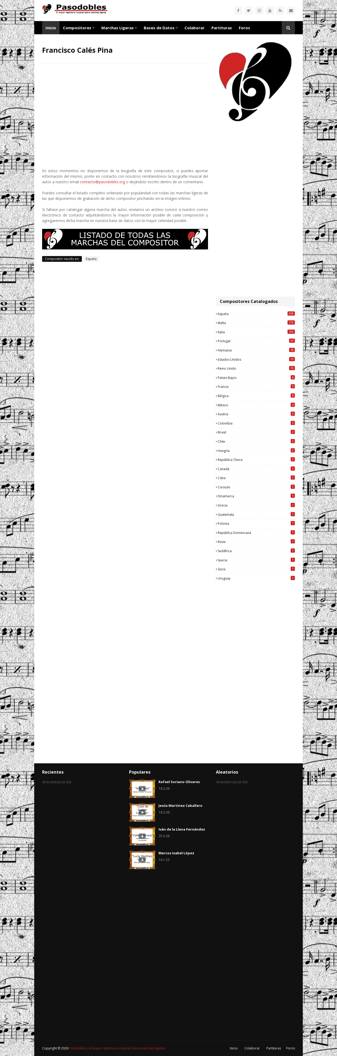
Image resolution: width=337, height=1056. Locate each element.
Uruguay (256, 578)
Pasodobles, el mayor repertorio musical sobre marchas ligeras (117, 1048)
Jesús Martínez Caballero (180, 805)
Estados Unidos (256, 359)
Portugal (256, 341)
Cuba (256, 477)
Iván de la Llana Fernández (181, 829)
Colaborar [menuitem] (195, 27)
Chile (256, 441)
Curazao (256, 487)
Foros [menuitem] (244, 27)
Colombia (256, 423)
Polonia (256, 523)
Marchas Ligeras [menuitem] (117, 27)
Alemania (256, 350)
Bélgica (256, 395)
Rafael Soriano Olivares (179, 781)
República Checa (256, 459)
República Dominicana (256, 532)
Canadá (256, 468)
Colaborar (252, 1048)
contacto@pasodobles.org (102, 181)
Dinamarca (256, 496)
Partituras (273, 1048)
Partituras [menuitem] (221, 27)
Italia (256, 332)
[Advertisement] (255, 210)
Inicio (234, 1048)
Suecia (256, 560)
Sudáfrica (256, 550)
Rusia (256, 541)
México (256, 405)
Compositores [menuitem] (77, 27)
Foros (290, 1048)
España (91, 259)
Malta (256, 322)
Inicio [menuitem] (51, 27)
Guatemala (256, 514)
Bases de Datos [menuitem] (159, 27)
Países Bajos (256, 377)
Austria (256, 414)
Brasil (256, 432)
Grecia (256, 505)
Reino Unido (256, 368)
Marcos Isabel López (176, 853)
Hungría (256, 450)
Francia (256, 386)
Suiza (256, 569)
